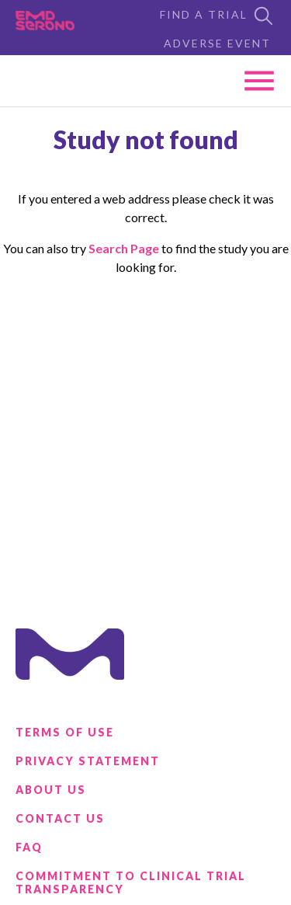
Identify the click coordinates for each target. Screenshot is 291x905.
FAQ (29, 847)
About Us (51, 789)
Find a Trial (217, 16)
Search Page (123, 248)
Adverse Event (217, 43)
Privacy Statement (88, 761)
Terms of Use (65, 732)
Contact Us (60, 818)
